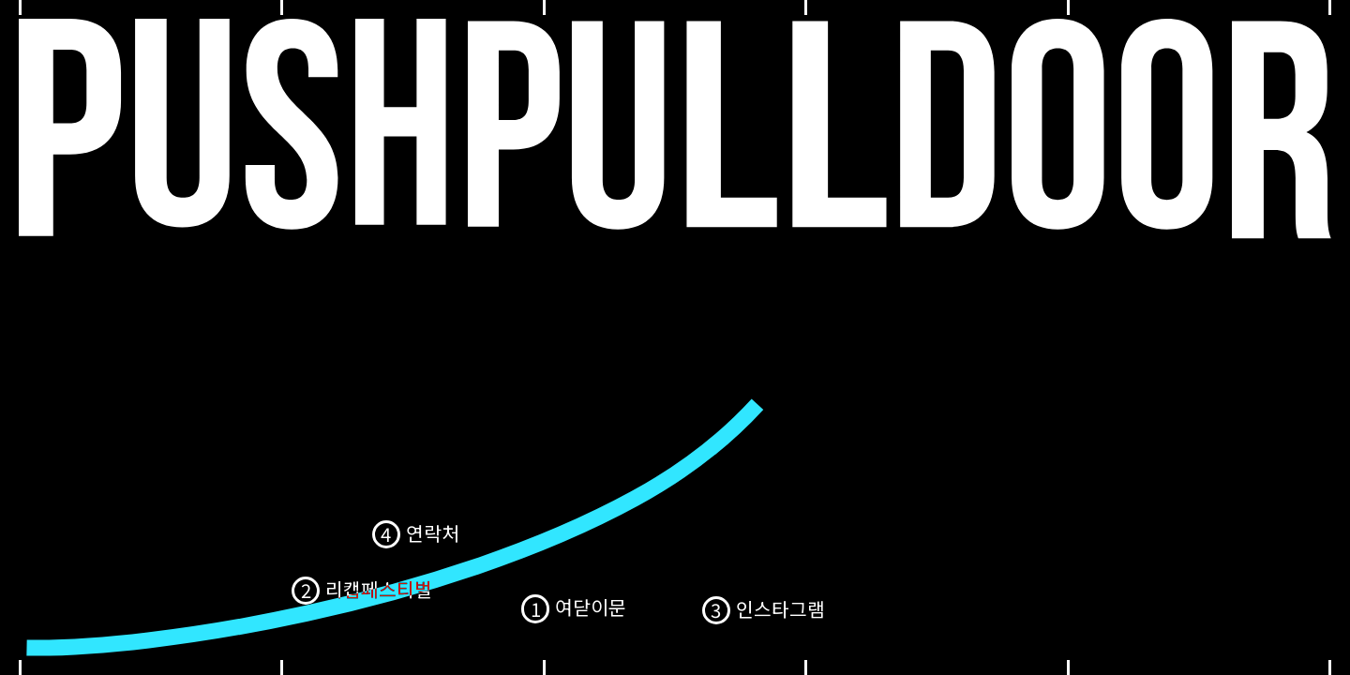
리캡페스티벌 (378, 589)
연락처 (432, 532)
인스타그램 (780, 608)
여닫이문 (590, 606)
